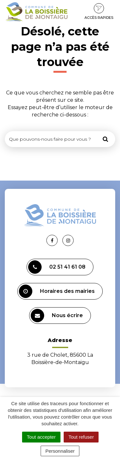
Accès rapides (98, 11)
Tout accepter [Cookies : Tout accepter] (41, 437)
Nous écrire (57, 315)
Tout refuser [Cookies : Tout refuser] (81, 437)
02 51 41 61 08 (56, 267)
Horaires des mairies (57, 291)
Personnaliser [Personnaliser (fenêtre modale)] (60, 451)
